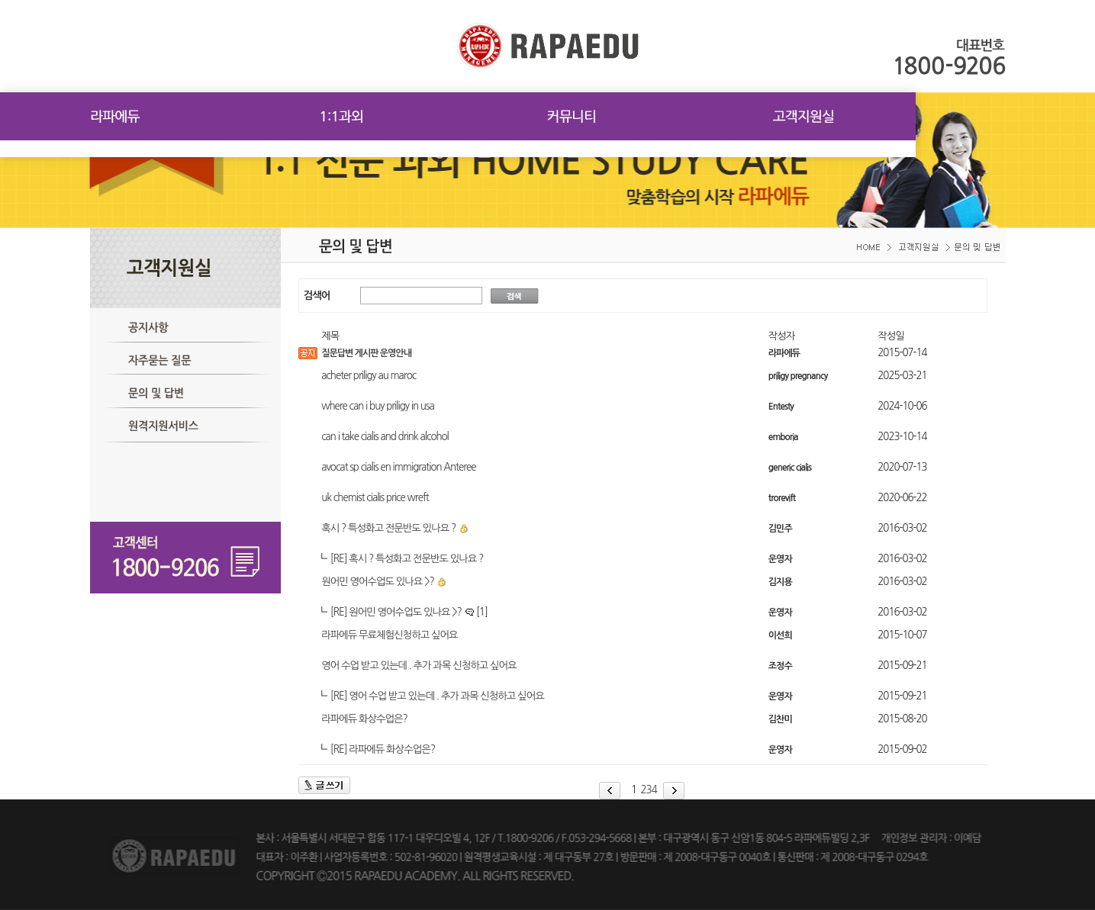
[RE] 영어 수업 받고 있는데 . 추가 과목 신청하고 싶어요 (437, 696)
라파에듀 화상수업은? (364, 719)
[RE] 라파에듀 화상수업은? (382, 749)
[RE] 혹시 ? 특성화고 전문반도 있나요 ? (406, 559)
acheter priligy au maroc (368, 376)
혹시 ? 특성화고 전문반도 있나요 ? (388, 528)
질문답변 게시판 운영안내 (366, 353)
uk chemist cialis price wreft (375, 498)
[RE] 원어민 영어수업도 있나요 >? (409, 612)
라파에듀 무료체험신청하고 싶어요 (389, 635)
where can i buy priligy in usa (377, 406)
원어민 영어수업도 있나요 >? (377, 582)
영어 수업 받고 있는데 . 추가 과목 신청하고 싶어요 (418, 665)
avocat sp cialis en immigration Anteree (398, 467)
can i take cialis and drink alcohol (385, 437)
